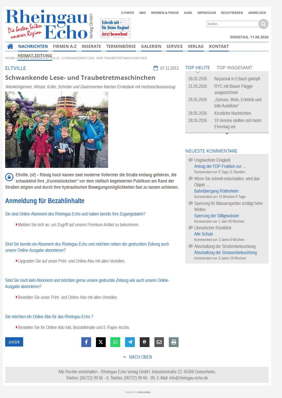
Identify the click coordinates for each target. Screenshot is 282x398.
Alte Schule (203, 234)
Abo (142, 13)
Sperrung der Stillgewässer (216, 215)
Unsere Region (30, 58)
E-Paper (127, 13)
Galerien (151, 46)
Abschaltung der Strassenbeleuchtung (225, 252)
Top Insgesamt (234, 67)
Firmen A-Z (64, 46)
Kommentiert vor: (206, 172)
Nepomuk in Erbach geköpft (237, 78)
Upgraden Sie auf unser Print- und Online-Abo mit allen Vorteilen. (71, 261)
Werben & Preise (165, 13)
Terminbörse (121, 46)
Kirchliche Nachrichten (232, 113)
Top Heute (197, 68)
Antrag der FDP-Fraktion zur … (220, 166)
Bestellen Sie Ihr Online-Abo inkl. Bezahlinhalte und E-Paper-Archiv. (74, 327)
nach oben (140, 357)
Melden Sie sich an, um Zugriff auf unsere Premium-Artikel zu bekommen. (78, 224)
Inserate (91, 46)
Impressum (206, 13)
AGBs (188, 13)
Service (174, 46)
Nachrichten (33, 46)
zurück (14, 341)
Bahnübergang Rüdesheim (216, 191)
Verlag (196, 46)
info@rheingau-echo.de (188, 377)
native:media (144, 392)
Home (10, 58)
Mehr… (217, 46)
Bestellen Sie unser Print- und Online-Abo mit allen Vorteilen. (68, 297)
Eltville (52, 58)
